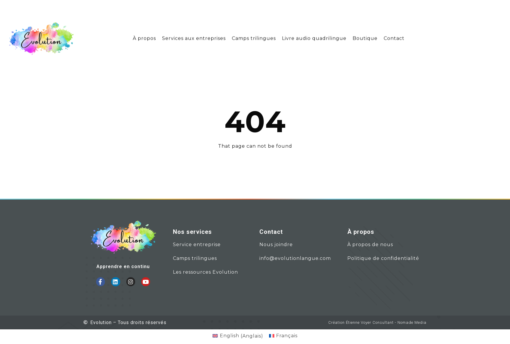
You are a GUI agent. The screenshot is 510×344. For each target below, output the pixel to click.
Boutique (365, 36)
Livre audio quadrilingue (314, 36)
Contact (394, 36)
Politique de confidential (379, 258)
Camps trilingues (254, 36)
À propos (144, 36)
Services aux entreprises (194, 36)
